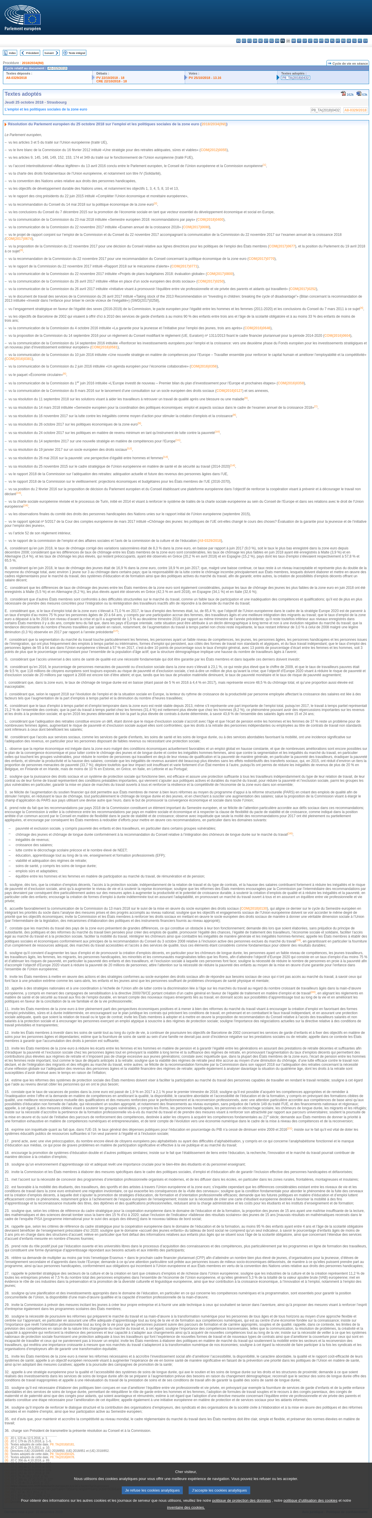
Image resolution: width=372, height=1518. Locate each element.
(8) (6, 1460)
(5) (6, 1450)
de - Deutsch (260, 41)
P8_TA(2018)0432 (295, 77)
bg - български (238, 41)
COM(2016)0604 (337, 336)
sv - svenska (365, 41)
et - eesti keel (266, 41)
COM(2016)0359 (291, 383)
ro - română (343, 41)
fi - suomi (360, 41)
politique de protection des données (241, 1508)
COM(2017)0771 (184, 266)
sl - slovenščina (354, 41)
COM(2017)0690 (196, 227)
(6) (6, 1454)
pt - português (338, 41)
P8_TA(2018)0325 (62, 1454)
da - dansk (255, 41)
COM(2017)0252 (303, 289)
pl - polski (332, 41)
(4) (6, 1447)
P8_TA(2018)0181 (62, 1444)
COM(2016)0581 (104, 347)
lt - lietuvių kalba (310, 41)
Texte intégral (77, 53)
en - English (277, 41)
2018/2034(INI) (33, 63)
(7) (6, 1457)
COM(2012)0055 (213, 150)
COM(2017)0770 (261, 259)
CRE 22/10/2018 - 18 (111, 81)
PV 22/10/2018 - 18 (110, 77)
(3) (6, 1444)
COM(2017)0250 (210, 281)
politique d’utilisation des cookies (310, 1508)
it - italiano (299, 41)
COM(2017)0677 (282, 246)
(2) (6, 1441)
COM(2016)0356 (204, 366)
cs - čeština (249, 41)
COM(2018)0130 (254, 909)
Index (12, 53)
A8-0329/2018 (16, 77)
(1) (6, 1438)
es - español (244, 41)
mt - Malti (321, 41)
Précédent (32, 53)
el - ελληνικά (271, 41)
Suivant (49, 53)
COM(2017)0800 (220, 274)
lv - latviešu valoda (305, 41)
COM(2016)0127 (229, 391)
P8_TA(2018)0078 (62, 1457)
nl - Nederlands (327, 41)
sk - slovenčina (349, 41)
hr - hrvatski (293, 41)
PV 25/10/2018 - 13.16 (205, 77)
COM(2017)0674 (19, 239)
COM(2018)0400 (210, 220)
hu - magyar (316, 41)
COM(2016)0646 (257, 328)
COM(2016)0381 (19, 359)
